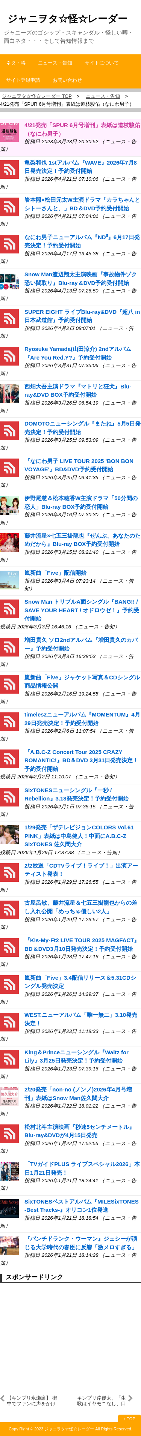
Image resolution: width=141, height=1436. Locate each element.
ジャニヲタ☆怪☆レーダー (67, 18)
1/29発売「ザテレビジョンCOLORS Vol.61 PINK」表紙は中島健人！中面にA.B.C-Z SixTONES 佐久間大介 (79, 835)
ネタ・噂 (16, 63)
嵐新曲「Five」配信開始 (55, 573)
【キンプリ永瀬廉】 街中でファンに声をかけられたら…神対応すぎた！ (32, 1400)
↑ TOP (129, 1419)
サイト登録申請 (23, 80)
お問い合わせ (67, 80)
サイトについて (102, 63)
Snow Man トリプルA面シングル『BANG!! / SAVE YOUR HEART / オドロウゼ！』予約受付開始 (81, 610)
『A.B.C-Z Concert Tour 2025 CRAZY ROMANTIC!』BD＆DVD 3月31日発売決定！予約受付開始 (81, 760)
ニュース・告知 (55, 63)
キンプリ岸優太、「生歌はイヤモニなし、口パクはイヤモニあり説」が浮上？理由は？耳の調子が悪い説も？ (101, 1400)
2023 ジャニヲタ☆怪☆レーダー (64, 1429)
